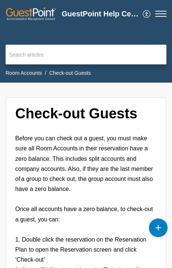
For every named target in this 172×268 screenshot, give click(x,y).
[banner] (86, 41)
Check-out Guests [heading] (76, 113)
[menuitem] (147, 13)
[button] (147, 13)
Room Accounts (24, 73)
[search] (86, 54)
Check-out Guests (70, 73)
